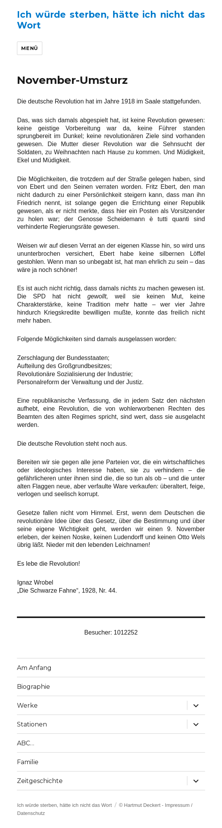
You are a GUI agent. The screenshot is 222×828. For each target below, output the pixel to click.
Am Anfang (34, 667)
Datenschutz (31, 813)
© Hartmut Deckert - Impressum (154, 805)
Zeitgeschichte (40, 781)
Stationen (32, 724)
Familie (27, 762)
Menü (29, 48)
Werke (27, 705)
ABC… (25, 743)
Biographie (33, 686)
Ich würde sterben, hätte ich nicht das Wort (64, 805)
